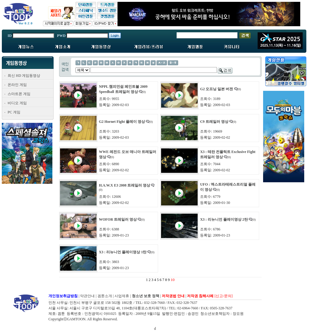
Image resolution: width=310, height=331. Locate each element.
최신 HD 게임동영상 (24, 75)
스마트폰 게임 (19, 94)
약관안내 (87, 296)
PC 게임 (14, 112)
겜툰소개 (104, 296)
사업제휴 (121, 296)
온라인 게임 (17, 85)
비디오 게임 (17, 103)
